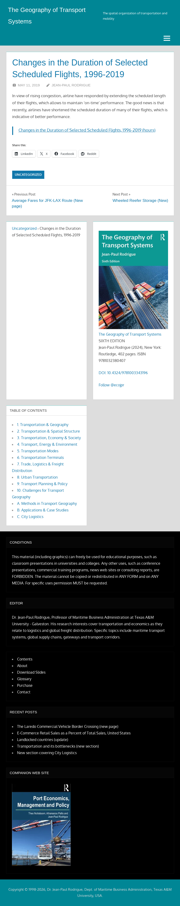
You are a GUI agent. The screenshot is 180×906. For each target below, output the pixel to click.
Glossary (24, 678)
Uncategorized (28, 175)
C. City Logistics (30, 516)
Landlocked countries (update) (42, 739)
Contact (23, 692)
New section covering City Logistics (47, 752)
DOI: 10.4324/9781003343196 (123, 372)
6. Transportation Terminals (40, 457)
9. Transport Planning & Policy (42, 483)
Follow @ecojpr (111, 385)
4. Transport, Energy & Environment (47, 444)
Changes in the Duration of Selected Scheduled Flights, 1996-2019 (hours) (87, 130)
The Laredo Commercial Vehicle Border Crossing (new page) (67, 726)
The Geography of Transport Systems (130, 334)
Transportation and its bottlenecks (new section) (58, 746)
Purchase (25, 685)
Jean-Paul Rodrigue (71, 85)
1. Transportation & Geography (42, 424)
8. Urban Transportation (37, 477)
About (22, 665)
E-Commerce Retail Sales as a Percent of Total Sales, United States (74, 733)
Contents (24, 659)
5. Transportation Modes (37, 451)
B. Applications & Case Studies (42, 510)
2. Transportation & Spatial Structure (48, 431)
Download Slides (31, 672)
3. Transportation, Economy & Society (49, 437)
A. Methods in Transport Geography (47, 503)
